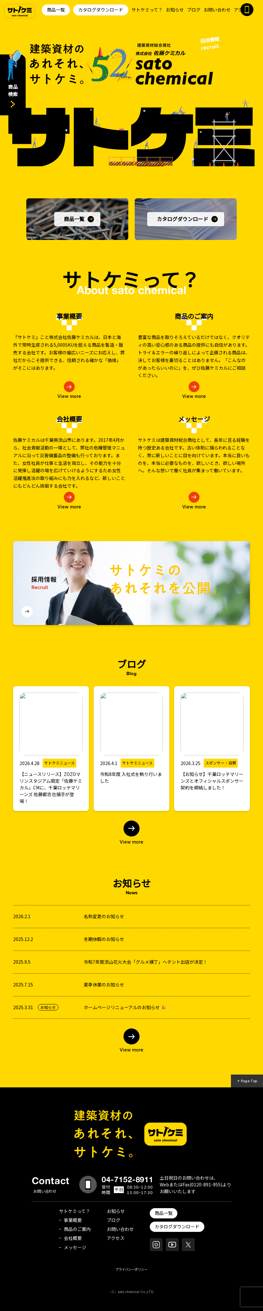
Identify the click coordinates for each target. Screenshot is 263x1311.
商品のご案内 (77, 1229)
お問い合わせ (217, 9)
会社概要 (73, 1238)
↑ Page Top (247, 1081)
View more (131, 841)
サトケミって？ (147, 9)
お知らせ (175, 9)
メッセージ (75, 1247)
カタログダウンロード (100, 9)
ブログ (193, 9)
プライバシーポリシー (131, 1269)
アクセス (115, 1238)
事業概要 (73, 1220)
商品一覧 (56, 9)
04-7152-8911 (128, 1179)
